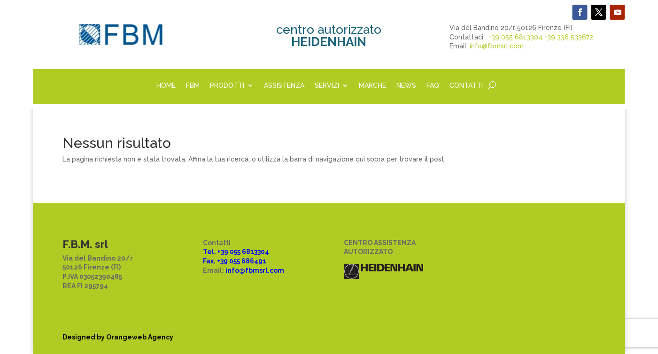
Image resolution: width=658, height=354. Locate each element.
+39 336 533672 (568, 37)
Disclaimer (221, 304)
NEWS (406, 85)
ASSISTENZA (284, 85)
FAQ (432, 85)
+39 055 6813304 (515, 37)
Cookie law (221, 295)
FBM (193, 85)
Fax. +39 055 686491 (234, 261)
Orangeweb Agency (139, 337)
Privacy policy (226, 286)
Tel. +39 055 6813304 (236, 251)
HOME (166, 85)
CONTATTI (466, 85)
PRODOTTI (227, 85)
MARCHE (372, 85)
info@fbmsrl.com (497, 46)
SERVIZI (327, 85)
